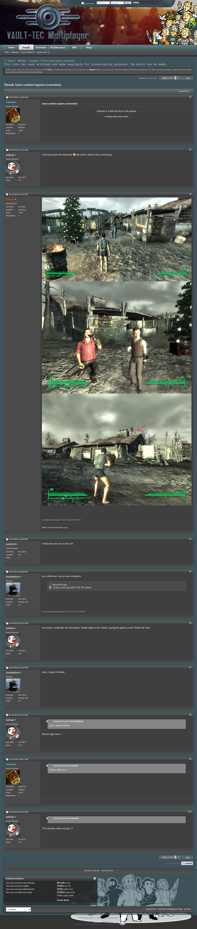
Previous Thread (91, 870)
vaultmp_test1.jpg (61, 587)
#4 (190, 539)
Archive (187, 909)
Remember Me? (88, 3)
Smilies (60, 885)
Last (189, 78)
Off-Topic (22, 60)
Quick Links (42, 52)
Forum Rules (63, 900)
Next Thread (107, 870)
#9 (190, 759)
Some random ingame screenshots (38, 85)
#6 (190, 623)
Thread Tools (184, 91)
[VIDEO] (61, 892)
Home (11, 47)
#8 (190, 714)
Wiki (74, 47)
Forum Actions (27, 52)
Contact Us (151, 909)
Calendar (15, 52)
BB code (61, 882)
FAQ (7, 52)
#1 (190, 97)
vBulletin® (98, 922)
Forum (26, 47)
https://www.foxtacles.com (55, 527)
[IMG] (60, 889)
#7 (190, 667)
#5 (190, 571)
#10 (189, 811)
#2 (190, 149)
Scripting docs (57, 47)
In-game (34, 60)
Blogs (89, 47)
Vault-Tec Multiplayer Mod (170, 909)
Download (41, 47)
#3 (190, 194)
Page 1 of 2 (167, 78)
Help (136, 2)
